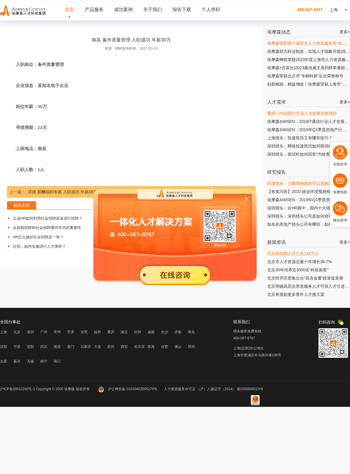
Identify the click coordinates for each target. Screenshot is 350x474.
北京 (16, 332)
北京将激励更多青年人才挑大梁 (295, 294)
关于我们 (152, 9)
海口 (57, 361)
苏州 (110, 347)
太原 (3, 361)
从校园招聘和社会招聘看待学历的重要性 (47, 227)
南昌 (57, 347)
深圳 (30, 332)
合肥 (164, 347)
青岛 (191, 332)
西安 (124, 347)
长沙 (164, 332)
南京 (124, 332)
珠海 (151, 347)
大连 (97, 347)
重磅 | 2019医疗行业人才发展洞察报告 (302, 113)
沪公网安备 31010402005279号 (128, 389)
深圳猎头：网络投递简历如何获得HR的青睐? (308, 146)
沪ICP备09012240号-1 (17, 389)
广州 (43, 332)
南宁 (43, 361)
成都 (151, 332)
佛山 (177, 347)
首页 (69, 9)
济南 (177, 332)
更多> (345, 31)
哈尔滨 (139, 347)
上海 (3, 332)
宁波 (16, 347)
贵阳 (30, 347)
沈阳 (3, 347)
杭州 (137, 332)
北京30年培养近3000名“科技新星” (297, 270)
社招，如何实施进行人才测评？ (39, 246)
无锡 (30, 361)
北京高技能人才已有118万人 (293, 253)
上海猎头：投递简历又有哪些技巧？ (299, 138)
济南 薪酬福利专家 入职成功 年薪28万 (62, 192)
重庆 (110, 332)
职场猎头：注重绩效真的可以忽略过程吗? (305, 183)
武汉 (43, 347)
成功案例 (123, 9)
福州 (97, 332)
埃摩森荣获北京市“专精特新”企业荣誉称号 (305, 76)
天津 (70, 332)
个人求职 (211, 9)
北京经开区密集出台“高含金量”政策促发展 (305, 278)
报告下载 (181, 9)
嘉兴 (16, 361)
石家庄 (85, 347)
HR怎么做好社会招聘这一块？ (38, 237)
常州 (57, 332)
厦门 (70, 347)
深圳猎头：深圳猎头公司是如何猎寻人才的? (307, 216)
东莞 (84, 332)
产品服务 (94, 9)
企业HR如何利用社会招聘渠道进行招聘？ (48, 218)
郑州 (191, 347)
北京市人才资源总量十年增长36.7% (299, 261)
